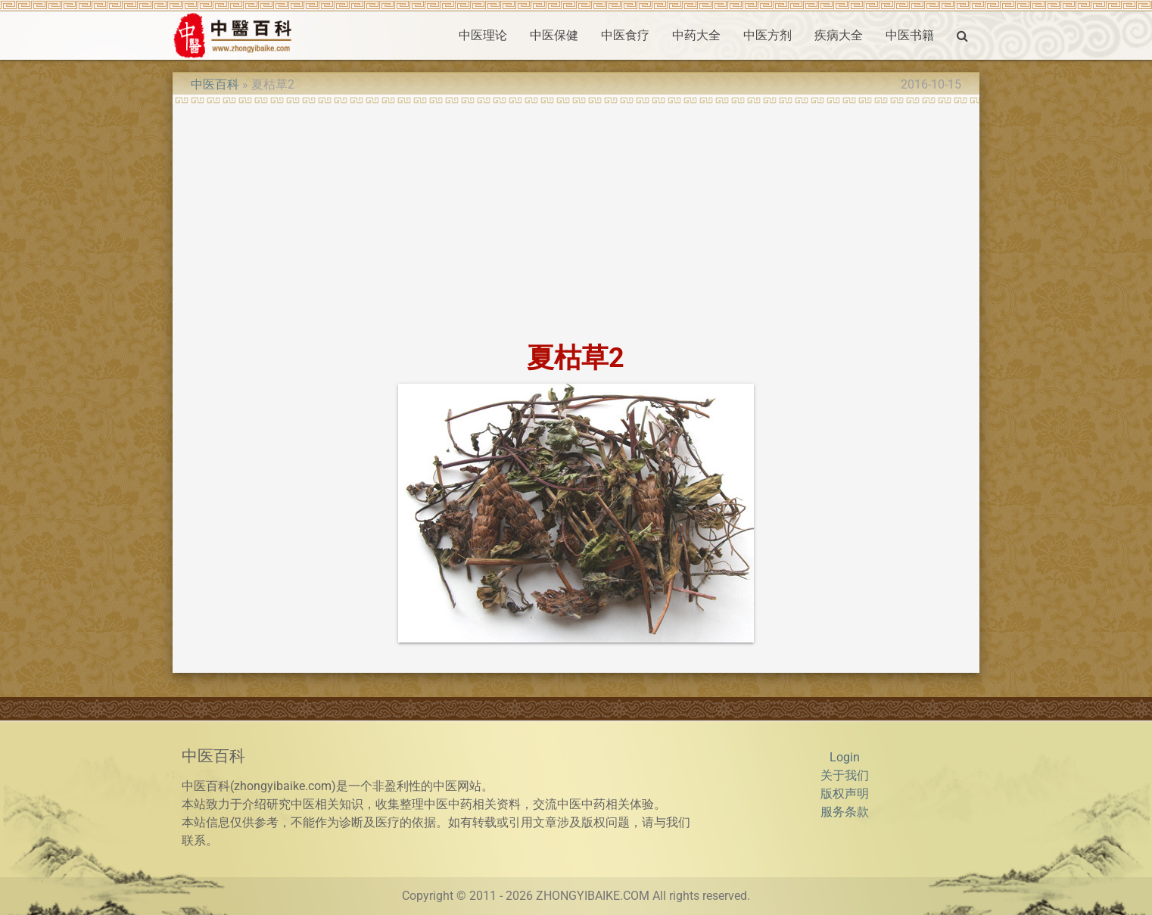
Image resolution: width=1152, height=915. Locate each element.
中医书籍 (910, 35)
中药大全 (696, 35)
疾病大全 (838, 35)
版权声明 (844, 793)
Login (845, 757)
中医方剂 (767, 35)
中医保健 (554, 35)
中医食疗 (625, 35)
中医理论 (483, 35)
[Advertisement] (576, 218)
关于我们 (844, 775)
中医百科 (215, 84)
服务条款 (844, 812)
